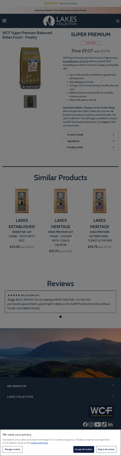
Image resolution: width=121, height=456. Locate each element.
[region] (60, 442)
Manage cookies (12, 449)
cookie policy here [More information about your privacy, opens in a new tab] (39, 443)
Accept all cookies (83, 449)
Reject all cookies (106, 449)
